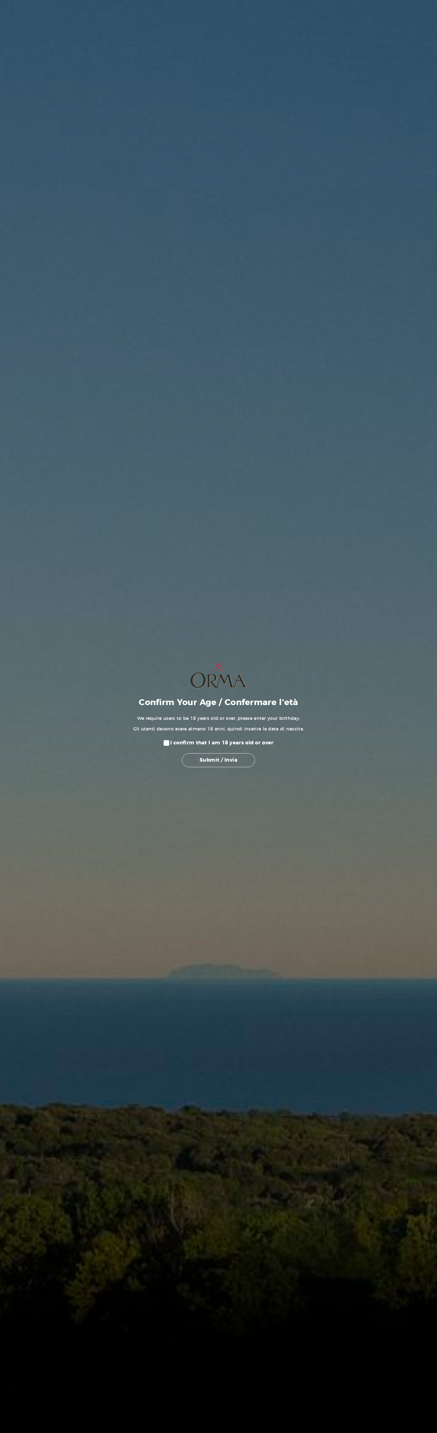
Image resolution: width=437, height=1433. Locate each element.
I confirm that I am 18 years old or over (222, 742)
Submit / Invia (218, 760)
